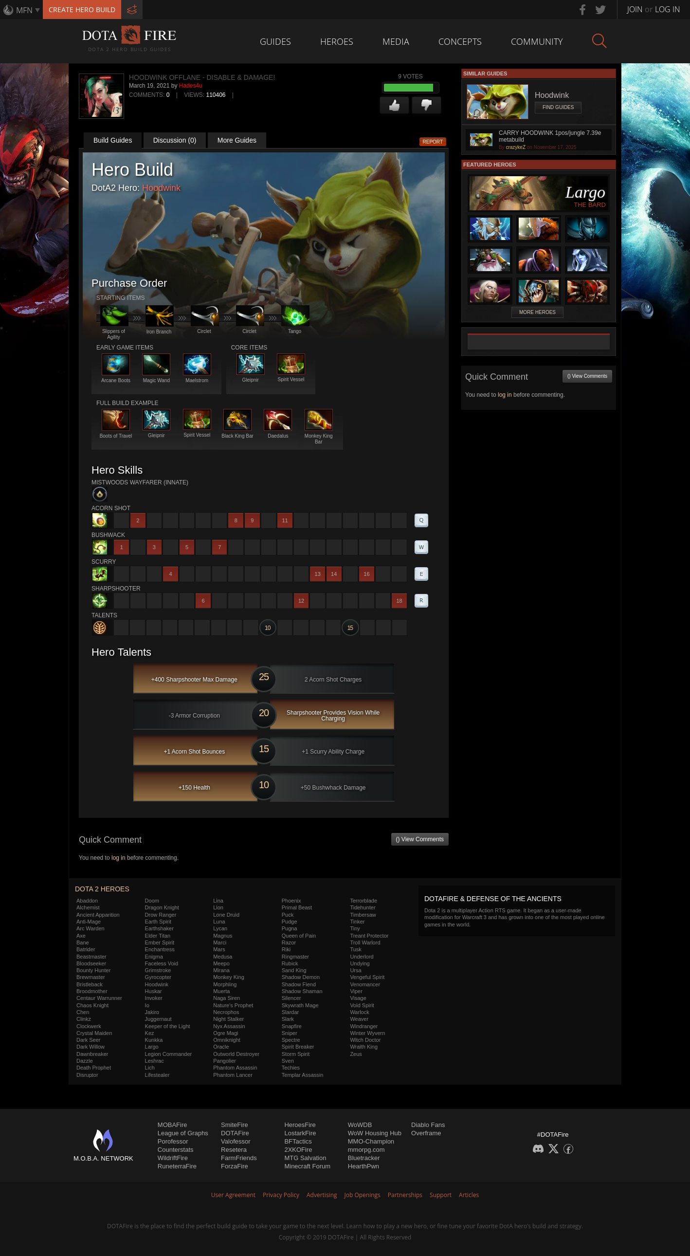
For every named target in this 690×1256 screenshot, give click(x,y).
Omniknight (226, 1040)
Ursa (355, 970)
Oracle (221, 1047)
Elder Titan (158, 936)
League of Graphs (183, 1133)
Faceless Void (161, 963)
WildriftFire (173, 1158)
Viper (356, 991)
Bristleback (89, 984)
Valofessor (235, 1141)
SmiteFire (234, 1124)
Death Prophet (93, 1068)
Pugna (289, 928)
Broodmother (92, 991)
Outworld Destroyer (236, 1054)
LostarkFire (300, 1133)
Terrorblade (363, 901)
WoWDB (360, 1124)
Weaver (359, 1019)
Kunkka (154, 1040)
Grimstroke (158, 970)
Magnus (222, 936)
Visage (358, 998)
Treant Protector (369, 936)
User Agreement (233, 1195)
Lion (218, 907)
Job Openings (363, 1195)
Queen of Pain (299, 936)
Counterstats (176, 1149)
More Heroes (537, 312)
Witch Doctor (365, 1040)
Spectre (291, 1040)
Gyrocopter (158, 977)
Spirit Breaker (298, 1047)
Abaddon (87, 901)
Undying (359, 963)
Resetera (234, 1149)
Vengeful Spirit (367, 977)
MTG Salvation (305, 1158)
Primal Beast (297, 907)
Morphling (224, 984)
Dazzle (84, 1061)
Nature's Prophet (233, 1005)
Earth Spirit (158, 921)
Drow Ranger (161, 915)
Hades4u (190, 85)
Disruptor (87, 1075)
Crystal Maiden (94, 1033)
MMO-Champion (371, 1141)
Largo (152, 1047)
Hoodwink (161, 188)
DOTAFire (235, 1133)
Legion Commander (168, 1054)
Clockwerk (88, 1026)
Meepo (221, 963)
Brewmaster (90, 977)
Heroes (336, 41)
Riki (286, 949)
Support (441, 1195)
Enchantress (160, 949)
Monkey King (228, 977)
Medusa (222, 957)
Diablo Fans (428, 1124)
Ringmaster (295, 957)
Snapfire (292, 1026)
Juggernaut (158, 1019)
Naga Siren (226, 998)
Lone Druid (226, 915)
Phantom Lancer (233, 1075)
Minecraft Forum (307, 1166)
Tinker (357, 921)
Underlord (361, 957)
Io (147, 1005)
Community (537, 41)
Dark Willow (90, 1047)
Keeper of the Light (167, 1026)
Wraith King (364, 1047)
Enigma (154, 957)
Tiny (355, 928)
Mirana (221, 970)
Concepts (460, 41)
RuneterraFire (177, 1166)
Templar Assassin (303, 1075)
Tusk (355, 949)
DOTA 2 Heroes (102, 889)
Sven (288, 1061)
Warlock (359, 1012)
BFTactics (297, 1141)
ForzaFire (234, 1166)
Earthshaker (159, 928)
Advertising (322, 1195)
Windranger (364, 1026)
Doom (152, 901)
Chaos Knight (92, 1005)
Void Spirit (362, 1005)
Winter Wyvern (367, 1033)
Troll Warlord (365, 942)
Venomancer (365, 984)
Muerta (221, 991)
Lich (150, 1068)
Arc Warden (90, 928)
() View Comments (420, 839)
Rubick (290, 963)
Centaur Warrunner (99, 998)
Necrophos (226, 1012)
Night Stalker (228, 1019)
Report (433, 142)
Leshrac (154, 1061)
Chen (82, 1012)
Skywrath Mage (300, 1005)
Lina (218, 901)
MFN (24, 10)
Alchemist (88, 907)
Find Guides (558, 107)
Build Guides (112, 140)
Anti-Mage (88, 921)
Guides (275, 41)
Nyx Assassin (229, 1026)
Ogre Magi (225, 1033)
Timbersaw (363, 915)
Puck (287, 915)
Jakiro (152, 1012)
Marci (219, 942)
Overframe (426, 1133)
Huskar (153, 991)
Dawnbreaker (92, 1054)
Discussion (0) (175, 140)
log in (118, 857)
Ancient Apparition (98, 915)
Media (395, 41)
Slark (288, 1019)
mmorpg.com (366, 1149)
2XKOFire (298, 1149)
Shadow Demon (301, 977)
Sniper (289, 1033)
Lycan (220, 928)
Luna (219, 921)
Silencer (291, 998)
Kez (149, 1033)
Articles (469, 1195)
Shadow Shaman (302, 991)
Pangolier (224, 1061)
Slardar (290, 1012)
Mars (219, 949)
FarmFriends (239, 1158)
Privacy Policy (281, 1195)
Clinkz (83, 1019)
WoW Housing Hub (374, 1133)
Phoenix (291, 901)
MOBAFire (172, 1124)
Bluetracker (364, 1158)
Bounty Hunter (93, 970)
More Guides (237, 140)
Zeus (356, 1054)
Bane (82, 942)
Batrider (85, 949)
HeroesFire (299, 1124)
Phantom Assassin (235, 1068)
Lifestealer (157, 1075)
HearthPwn (363, 1166)
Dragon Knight (162, 907)
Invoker (154, 998)
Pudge (289, 921)
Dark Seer (88, 1040)
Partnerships (405, 1195)
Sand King (294, 970)
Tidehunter (362, 907)
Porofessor (173, 1141)
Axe (81, 936)
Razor (289, 942)
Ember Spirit (160, 942)
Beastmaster (91, 957)
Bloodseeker (91, 963)
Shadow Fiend (299, 984)
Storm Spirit (295, 1054)
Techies (291, 1068)
